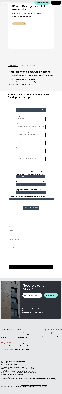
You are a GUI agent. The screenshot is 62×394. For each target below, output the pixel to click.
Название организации (23, 132)
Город (18, 116)
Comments (12, 253)
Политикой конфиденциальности (42, 309)
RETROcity (20, 332)
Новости (4, 335)
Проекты (4, 332)
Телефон (19, 148)
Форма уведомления (28, 65)
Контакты (4, 337)
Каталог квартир (6, 329)
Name (10, 235)
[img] (56, 3)
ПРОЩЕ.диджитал (7, 349)
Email (17, 156)
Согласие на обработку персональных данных (36, 310)
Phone (11, 244)
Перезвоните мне (51, 295)
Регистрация (13, 65)
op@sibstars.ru (55, 333)
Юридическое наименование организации (28, 124)
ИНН (17, 140)
